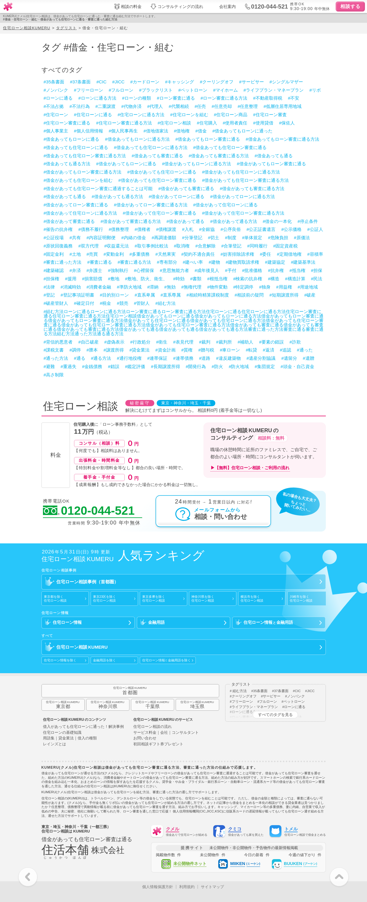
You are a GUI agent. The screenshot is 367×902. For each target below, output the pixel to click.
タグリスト (66, 28)
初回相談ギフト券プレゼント (158, 744)
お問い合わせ (144, 738)
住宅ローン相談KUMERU (26, 28)
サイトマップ (212, 887)
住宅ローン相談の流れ (152, 727)
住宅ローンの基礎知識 (62, 733)
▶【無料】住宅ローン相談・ (250, 467)
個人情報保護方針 (157, 887)
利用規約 (187, 887)
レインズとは (54, 744)
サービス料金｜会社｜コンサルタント (166, 733)
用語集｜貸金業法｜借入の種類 (70, 738)
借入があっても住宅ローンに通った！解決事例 (83, 727)
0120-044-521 (89, 511)
